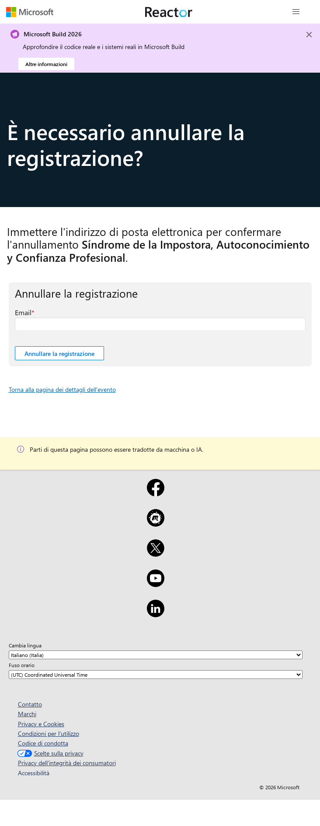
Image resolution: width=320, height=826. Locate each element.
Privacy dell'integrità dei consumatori (67, 763)
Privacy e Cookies (41, 724)
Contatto (30, 704)
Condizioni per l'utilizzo (48, 733)
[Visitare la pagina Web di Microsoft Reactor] (168, 12)
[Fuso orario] (156, 674)
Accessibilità (33, 773)
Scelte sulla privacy (49, 753)
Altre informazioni (46, 63)
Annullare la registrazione (59, 353)
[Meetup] (155, 523)
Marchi (27, 714)
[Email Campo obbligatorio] (160, 324)
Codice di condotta (43, 743)
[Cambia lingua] (156, 654)
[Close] (309, 35)
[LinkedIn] (155, 614)
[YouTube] (155, 583)
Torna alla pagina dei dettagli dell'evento (62, 389)
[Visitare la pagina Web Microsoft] (29, 12)
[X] (155, 553)
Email (23, 312)
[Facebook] (155, 493)
